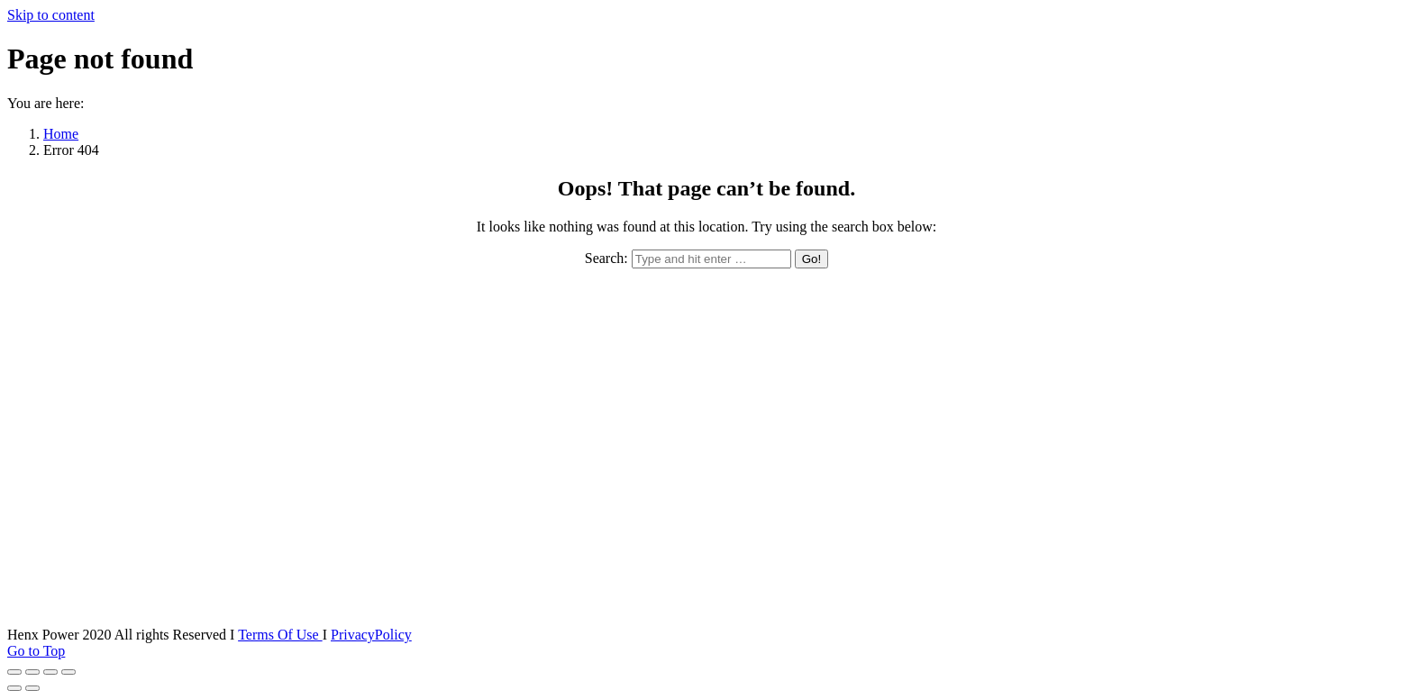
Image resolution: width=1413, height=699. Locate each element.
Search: (606, 258)
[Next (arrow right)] (32, 688)
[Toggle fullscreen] (50, 672)
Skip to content (51, 15)
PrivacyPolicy (371, 634)
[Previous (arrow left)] (14, 688)
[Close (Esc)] (14, 672)
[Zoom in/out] (68, 672)
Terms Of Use (280, 634)
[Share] (32, 672)
